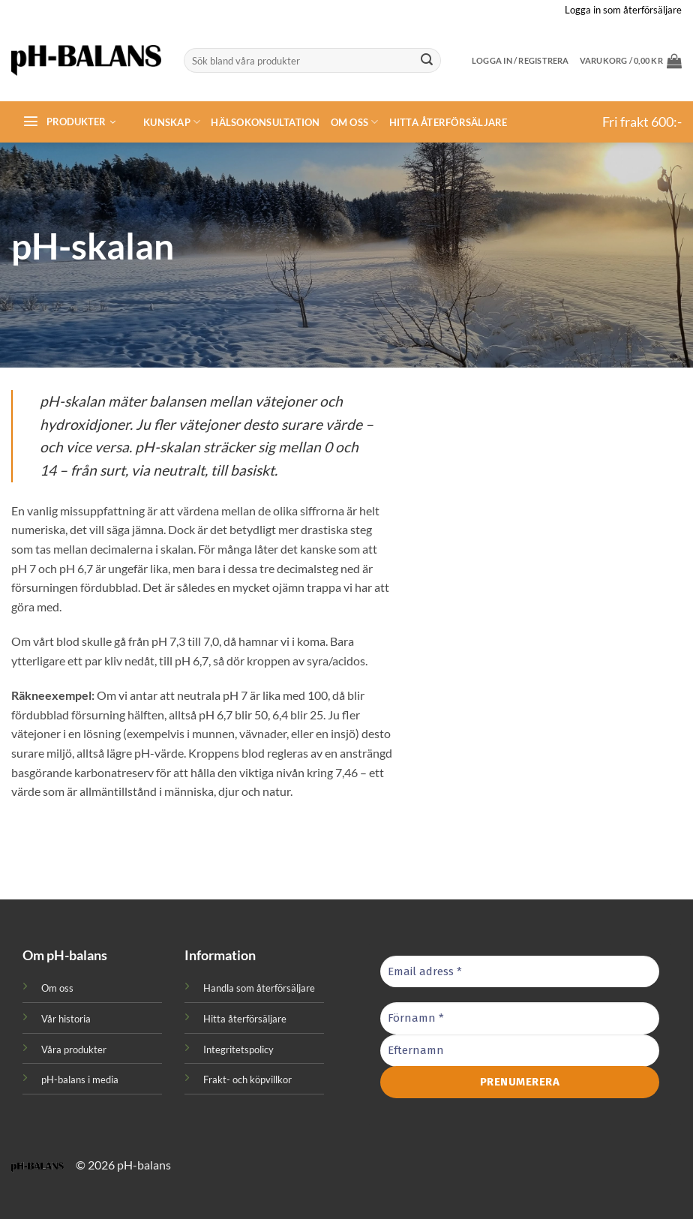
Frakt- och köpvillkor (247, 1079)
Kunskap (171, 122)
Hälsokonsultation (265, 122)
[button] (631, 60)
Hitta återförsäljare (448, 122)
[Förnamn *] (519, 1018)
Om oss (355, 122)
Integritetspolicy (238, 1049)
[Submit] (427, 61)
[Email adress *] (519, 972)
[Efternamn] (519, 1050)
